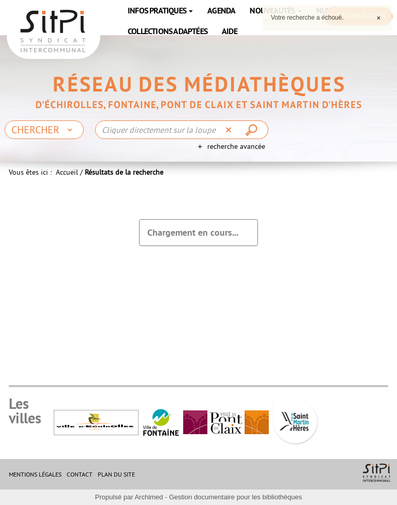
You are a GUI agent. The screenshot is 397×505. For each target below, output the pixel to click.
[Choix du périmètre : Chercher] (44, 129)
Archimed (148, 497)
